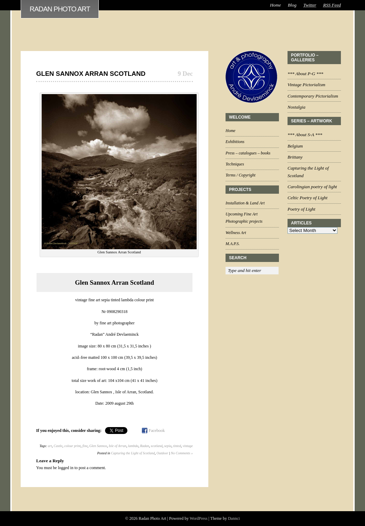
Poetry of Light (301, 209)
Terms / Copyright (240, 175)
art (50, 446)
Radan (144, 446)
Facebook (157, 430)
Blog (292, 5)
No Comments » (182, 453)
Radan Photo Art (60, 9)
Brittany (295, 157)
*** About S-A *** (305, 134)
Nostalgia (296, 107)
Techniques (235, 164)
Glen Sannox (98, 446)
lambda (133, 446)
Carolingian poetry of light (312, 186)
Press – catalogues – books (248, 153)
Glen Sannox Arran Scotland (91, 73)
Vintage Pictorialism (306, 84)
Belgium (295, 146)
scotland (157, 446)
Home (275, 5)
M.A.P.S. (233, 243)
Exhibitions (235, 141)
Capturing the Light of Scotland (133, 453)
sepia (167, 446)
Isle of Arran (117, 446)
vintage (188, 446)
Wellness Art (236, 232)
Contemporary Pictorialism (313, 96)
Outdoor (162, 453)
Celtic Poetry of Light (307, 197)
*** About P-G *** (305, 73)
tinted (177, 446)
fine (84, 446)
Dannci (234, 518)
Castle (58, 446)
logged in (65, 467)
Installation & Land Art (245, 203)
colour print (72, 446)
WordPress (199, 518)
